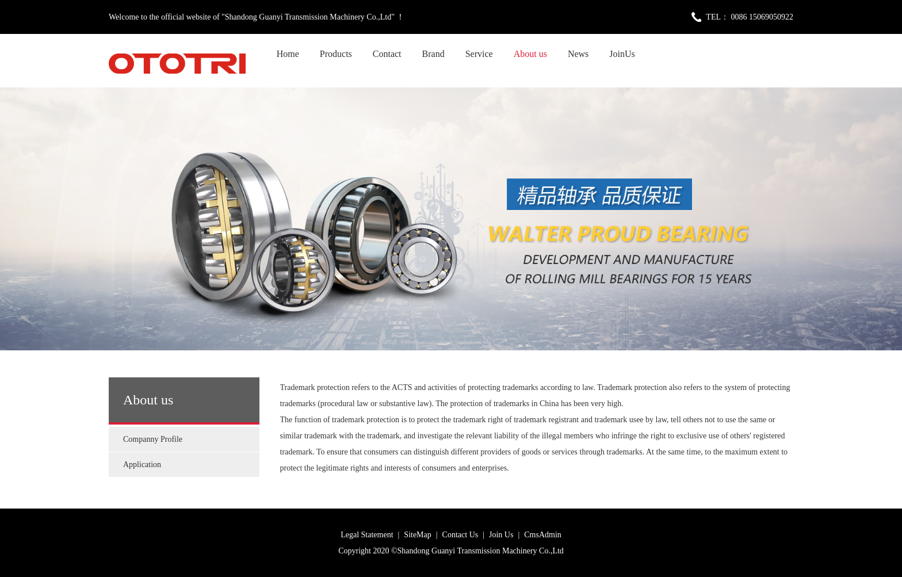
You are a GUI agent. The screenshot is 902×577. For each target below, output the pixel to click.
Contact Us (460, 534)
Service (479, 54)
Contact (387, 54)
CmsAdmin (542, 534)
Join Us (501, 534)
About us (530, 54)
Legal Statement (367, 534)
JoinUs (622, 54)
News (578, 54)
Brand (433, 54)
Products (336, 54)
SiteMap (417, 534)
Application (142, 464)
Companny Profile (152, 439)
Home (288, 54)
